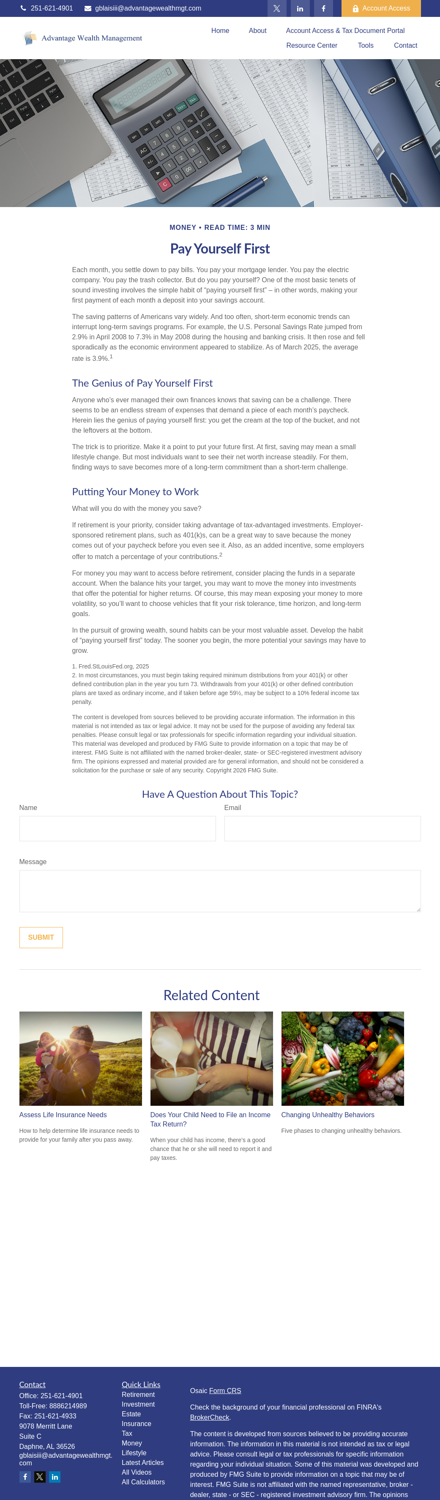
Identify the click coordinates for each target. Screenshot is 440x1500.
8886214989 (68, 1406)
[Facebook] (323, 8)
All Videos (137, 1472)
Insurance (136, 1423)
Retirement (138, 1394)
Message (33, 861)
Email (232, 807)
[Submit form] (41, 937)
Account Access (381, 8)
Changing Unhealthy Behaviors (328, 1114)
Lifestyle (134, 1452)
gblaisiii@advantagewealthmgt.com (143, 8)
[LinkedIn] (300, 8)
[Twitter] (277, 8)
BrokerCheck (209, 1417)
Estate (131, 1414)
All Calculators (143, 1482)
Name (28, 807)
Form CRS (225, 1390)
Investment (138, 1404)
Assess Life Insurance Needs (63, 1114)
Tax (127, 1433)
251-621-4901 (46, 8)
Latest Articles (143, 1462)
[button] (220, 30)
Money (132, 1443)
